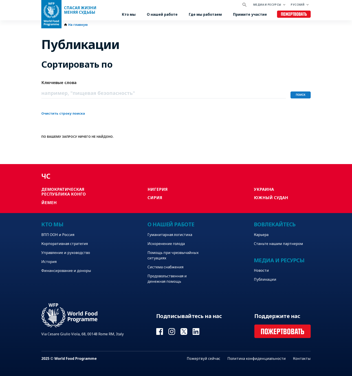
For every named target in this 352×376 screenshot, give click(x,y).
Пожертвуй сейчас (203, 358)
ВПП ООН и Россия (57, 234)
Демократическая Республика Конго (63, 192)
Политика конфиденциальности (256, 358)
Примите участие (250, 14)
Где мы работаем (205, 14)
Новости (261, 270)
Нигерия (157, 189)
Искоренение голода (166, 243)
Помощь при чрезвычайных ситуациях (173, 255)
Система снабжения (165, 267)
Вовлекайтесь (275, 224)
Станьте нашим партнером (278, 243)
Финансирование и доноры (66, 270)
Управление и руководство (65, 252)
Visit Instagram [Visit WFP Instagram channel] (171, 331)
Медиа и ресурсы (267, 5)
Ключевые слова (59, 82)
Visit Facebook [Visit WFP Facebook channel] (159, 331)
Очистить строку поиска (63, 113)
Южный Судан (271, 197)
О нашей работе (162, 14)
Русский (297, 5)
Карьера (261, 234)
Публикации (265, 279)
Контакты (302, 358)
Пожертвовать (294, 14)
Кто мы (129, 14)
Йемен (49, 202)
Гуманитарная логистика (169, 234)
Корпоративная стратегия (64, 243)
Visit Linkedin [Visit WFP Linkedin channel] (196, 331)
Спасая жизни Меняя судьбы (80, 10)
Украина (264, 189)
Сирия (154, 197)
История (49, 261)
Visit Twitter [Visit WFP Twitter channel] (183, 331)
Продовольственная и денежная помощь (167, 279)
